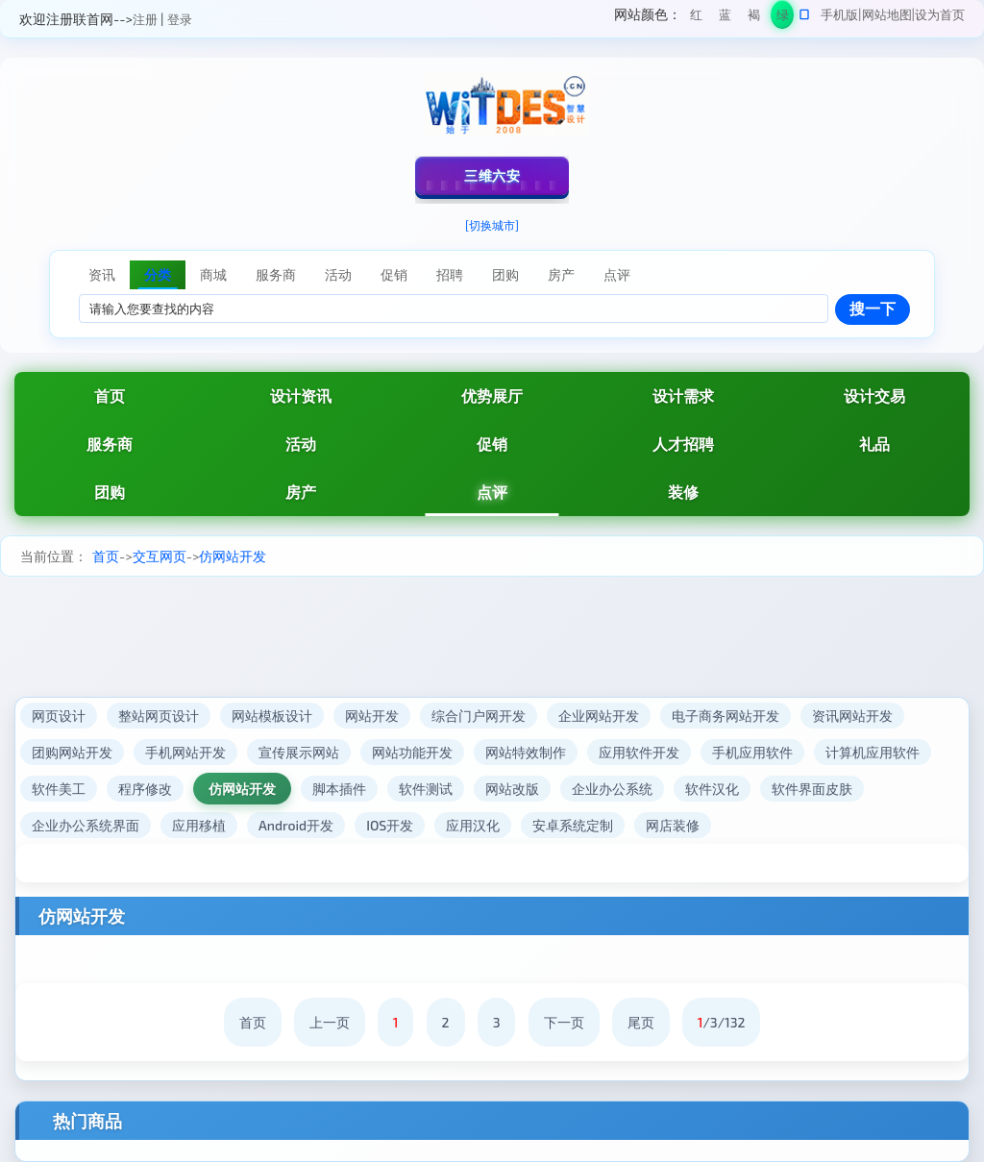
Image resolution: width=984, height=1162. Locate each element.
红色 (696, 18)
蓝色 (725, 18)
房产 (300, 491)
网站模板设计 (272, 715)
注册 (145, 19)
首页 (109, 395)
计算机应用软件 (872, 752)
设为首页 (940, 14)
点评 (492, 491)
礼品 (874, 443)
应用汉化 (473, 825)
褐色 (754, 18)
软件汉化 (712, 788)
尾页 (640, 1022)
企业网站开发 (598, 715)
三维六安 (492, 175)
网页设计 (59, 715)
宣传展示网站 (298, 752)
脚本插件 (339, 788)
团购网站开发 (72, 752)
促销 (492, 443)
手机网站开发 (185, 752)
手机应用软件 (752, 752)
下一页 (564, 1022)
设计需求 (683, 395)
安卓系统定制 (572, 825)
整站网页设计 (158, 715)
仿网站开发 (232, 556)
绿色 (782, 18)
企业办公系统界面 (85, 825)
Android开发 (295, 825)
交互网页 (159, 556)
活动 (300, 443)
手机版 (839, 14)
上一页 (329, 1022)
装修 (683, 491)
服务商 (109, 443)
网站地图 (887, 14)
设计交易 (874, 395)
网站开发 (372, 715)
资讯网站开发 (852, 715)
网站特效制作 (525, 752)
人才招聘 (683, 443)
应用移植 (199, 825)
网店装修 (673, 825)
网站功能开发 (412, 752)
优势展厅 (492, 395)
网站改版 (512, 788)
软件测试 (426, 788)
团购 (109, 491)
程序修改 (145, 788)
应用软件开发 (639, 752)
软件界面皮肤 (812, 788)
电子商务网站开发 (725, 715)
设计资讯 (301, 395)
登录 (179, 19)
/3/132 (722, 1022)
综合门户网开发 (478, 715)
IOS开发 (389, 825)
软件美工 (59, 788)
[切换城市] (492, 225)
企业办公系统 (612, 788)
